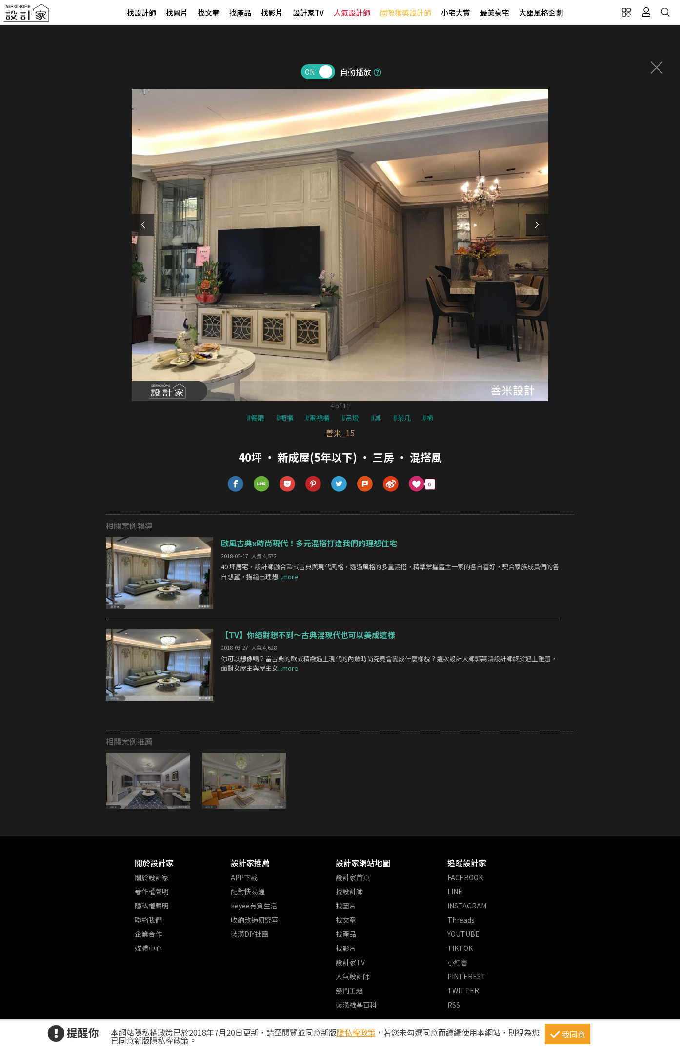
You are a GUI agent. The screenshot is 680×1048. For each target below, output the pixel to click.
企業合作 (148, 934)
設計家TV (308, 12)
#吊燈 (350, 418)
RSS (453, 1004)
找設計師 (141, 12)
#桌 (376, 418)
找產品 (240, 12)
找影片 (272, 12)
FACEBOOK (465, 877)
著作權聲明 (152, 891)
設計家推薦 (250, 862)
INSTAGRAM (466, 905)
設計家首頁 (353, 877)
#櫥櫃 (285, 418)
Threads (461, 920)
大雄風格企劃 (541, 12)
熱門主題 (349, 990)
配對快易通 (248, 891)
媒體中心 (148, 948)
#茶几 (402, 418)
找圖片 (177, 12)
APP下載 (244, 877)
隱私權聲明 (152, 905)
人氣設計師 (352, 12)
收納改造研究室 (255, 920)
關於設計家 (154, 862)
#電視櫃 (317, 418)
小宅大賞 (455, 12)
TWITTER (463, 990)
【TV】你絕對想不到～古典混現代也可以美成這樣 (308, 635)
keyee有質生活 (254, 905)
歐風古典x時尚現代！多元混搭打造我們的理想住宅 (309, 543)
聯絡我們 (148, 920)
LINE (454, 891)
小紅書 (457, 962)
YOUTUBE (463, 934)
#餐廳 (255, 418)
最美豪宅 (494, 12)
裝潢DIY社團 (249, 934)
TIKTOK (460, 948)
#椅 (427, 418)
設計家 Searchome (26, 15)
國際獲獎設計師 (405, 12)
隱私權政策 (356, 1032)
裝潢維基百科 (356, 1004)
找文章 (209, 12)
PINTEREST (466, 976)
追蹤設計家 (466, 862)
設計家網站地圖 (363, 862)
